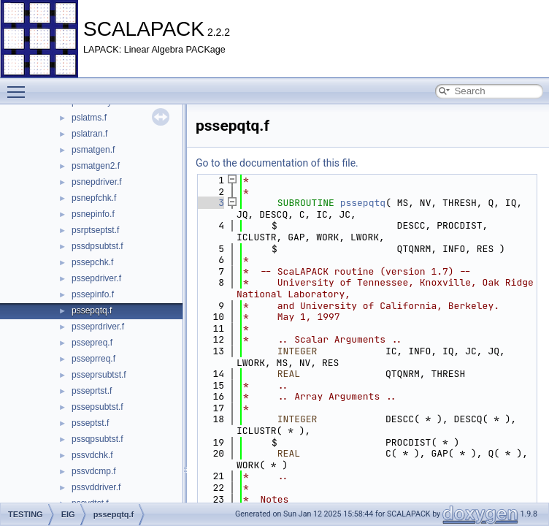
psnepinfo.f (93, 214)
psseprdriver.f (98, 326)
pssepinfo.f (93, 294)
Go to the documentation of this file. (277, 163)
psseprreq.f (93, 359)
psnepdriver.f (97, 182)
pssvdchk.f (92, 455)
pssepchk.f (92, 262)
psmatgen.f (93, 150)
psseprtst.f (92, 391)
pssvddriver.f (96, 487)
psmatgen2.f (96, 166)
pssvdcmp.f (94, 471)
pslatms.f (89, 118)
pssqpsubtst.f (97, 439)
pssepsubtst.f (97, 407)
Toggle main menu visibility (19, 85)
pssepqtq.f (92, 310)
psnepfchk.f (94, 198)
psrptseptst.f (95, 230)
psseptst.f (90, 423)
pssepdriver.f (96, 278)
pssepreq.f (92, 343)
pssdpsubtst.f (97, 246)
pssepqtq (362, 203)
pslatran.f (89, 134)
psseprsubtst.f (99, 375)
